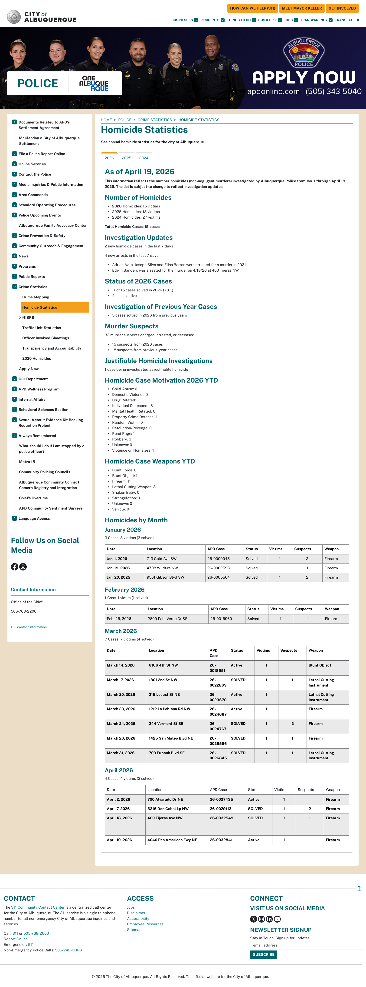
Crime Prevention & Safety (42, 235)
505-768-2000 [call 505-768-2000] (36, 933)
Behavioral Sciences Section (43, 409)
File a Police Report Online (42, 154)
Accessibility (138, 918)
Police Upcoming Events (40, 215)
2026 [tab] (109, 158)
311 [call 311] (15, 933)
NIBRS (28, 317)
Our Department (33, 379)
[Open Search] (358, 20)
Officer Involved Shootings (45, 338)
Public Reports (32, 276)
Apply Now (29, 369)
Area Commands (33, 195)
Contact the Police (35, 174)
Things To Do (241, 20)
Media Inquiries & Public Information (51, 184)
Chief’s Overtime (33, 498)
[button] (345, 20)
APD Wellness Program (39, 389)
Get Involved (342, 8)
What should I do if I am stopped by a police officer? (51, 449)
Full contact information (29, 627)
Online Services (32, 164)
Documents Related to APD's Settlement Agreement (44, 125)
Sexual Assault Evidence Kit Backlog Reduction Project (51, 423)
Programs (27, 266)
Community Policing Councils (44, 472)
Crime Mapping (35, 297)
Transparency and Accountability (51, 348)
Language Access (34, 518)
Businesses (184, 20)
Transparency (316, 20)
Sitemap (134, 929)
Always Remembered (37, 435)
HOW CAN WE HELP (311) (252, 8)
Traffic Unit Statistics (41, 328)
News (24, 256)
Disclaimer (136, 913)
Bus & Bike (270, 20)
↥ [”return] (359, 888)
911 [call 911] (31, 944)
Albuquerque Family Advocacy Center (53, 225)
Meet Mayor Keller (302, 8)
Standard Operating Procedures (47, 205)
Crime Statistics (155, 120)
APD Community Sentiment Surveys (51, 508)
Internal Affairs (32, 399)
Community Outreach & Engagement (51, 246)
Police (124, 120)
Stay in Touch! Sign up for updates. (280, 938)
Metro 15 (27, 462)
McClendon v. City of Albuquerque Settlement (49, 141)
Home (106, 120)
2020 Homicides (36, 358)
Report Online (16, 939)
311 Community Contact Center (38, 907)
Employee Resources (145, 924)
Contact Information (33, 589)
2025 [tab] (126, 158)
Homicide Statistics (39, 307)
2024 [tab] (143, 158)
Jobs (291, 20)
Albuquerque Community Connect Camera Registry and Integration (49, 485)
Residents (212, 20)
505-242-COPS (68, 950)
